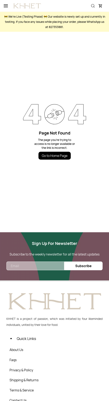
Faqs (13, 360)
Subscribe (83, 266)
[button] (100, 6)
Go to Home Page (54, 155)
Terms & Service (22, 390)
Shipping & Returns (24, 380)
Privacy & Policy (21, 370)
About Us (16, 349)
